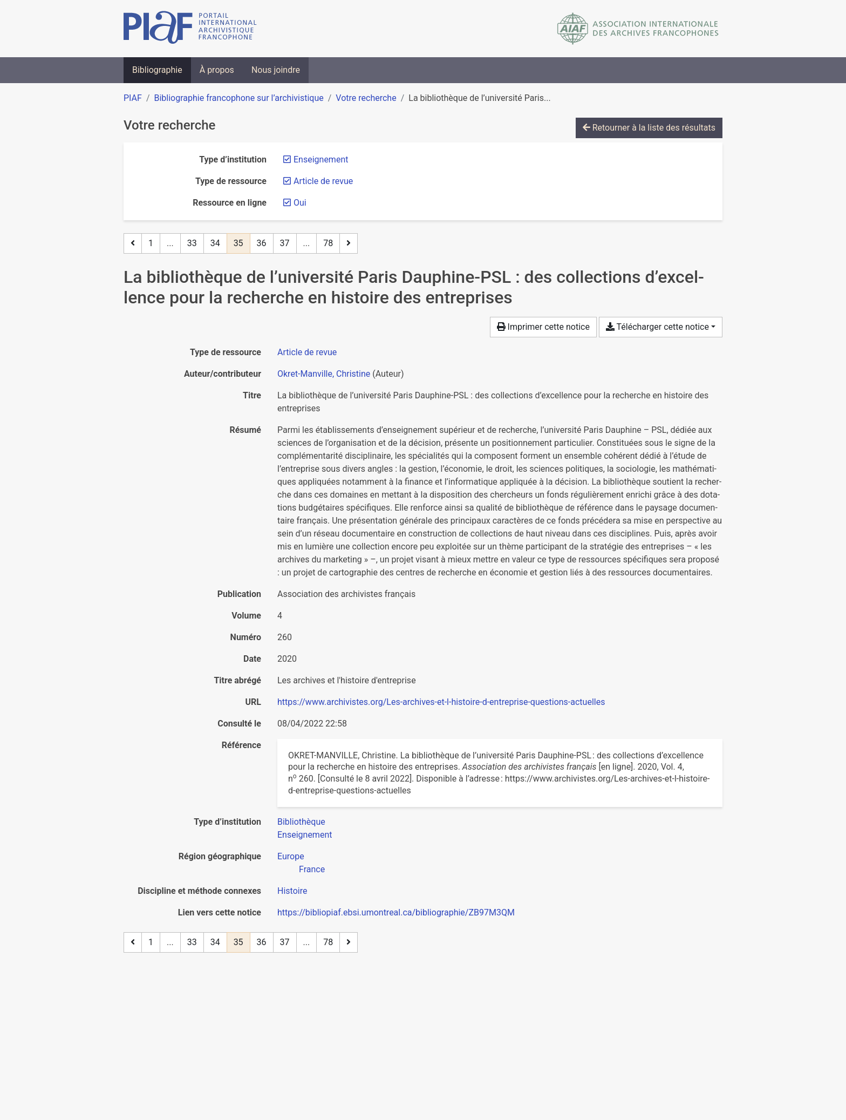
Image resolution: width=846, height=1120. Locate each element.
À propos (217, 70)
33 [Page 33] (192, 243)
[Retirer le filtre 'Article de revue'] (323, 181)
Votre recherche (366, 98)
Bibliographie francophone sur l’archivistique (238, 98)
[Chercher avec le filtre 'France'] (312, 869)
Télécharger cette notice (657, 327)
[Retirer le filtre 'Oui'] (300, 203)
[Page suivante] (348, 243)
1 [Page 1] (150, 243)
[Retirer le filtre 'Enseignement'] (321, 159)
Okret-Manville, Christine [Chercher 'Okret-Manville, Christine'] (323, 374)
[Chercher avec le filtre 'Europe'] (290, 856)
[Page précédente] (133, 243)
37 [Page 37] (285, 243)
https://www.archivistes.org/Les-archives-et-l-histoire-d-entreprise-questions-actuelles (441, 702)
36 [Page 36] (262, 243)
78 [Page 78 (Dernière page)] (328, 243)
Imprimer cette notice (543, 327)
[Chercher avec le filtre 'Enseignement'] (304, 835)
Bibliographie (157, 70)
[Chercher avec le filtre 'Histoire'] (292, 891)
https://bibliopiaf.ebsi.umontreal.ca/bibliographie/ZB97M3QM (396, 912)
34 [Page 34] (215, 243)
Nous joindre (275, 70)
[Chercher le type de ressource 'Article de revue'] (307, 352)
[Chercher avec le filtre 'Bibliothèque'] (301, 822)
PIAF (133, 98)
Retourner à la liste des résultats (649, 128)
